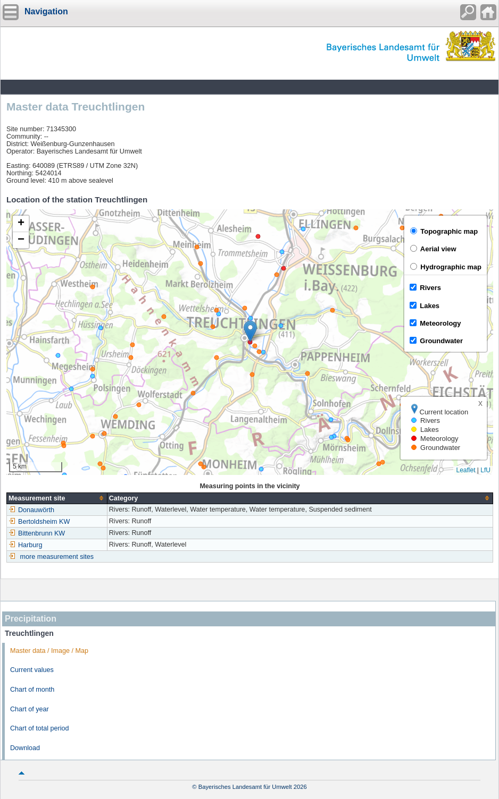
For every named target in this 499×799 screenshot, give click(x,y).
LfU (485, 470)
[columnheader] (57, 498)
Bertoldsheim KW (39, 521)
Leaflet (465, 470)
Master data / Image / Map (49, 650)
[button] (250, 331)
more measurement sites (57, 556)
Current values (32, 670)
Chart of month (32, 689)
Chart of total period (39, 728)
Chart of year (29, 709)
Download (25, 748)
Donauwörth (31, 510)
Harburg (26, 545)
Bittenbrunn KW (37, 533)
